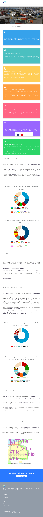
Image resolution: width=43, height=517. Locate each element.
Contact (4, 501)
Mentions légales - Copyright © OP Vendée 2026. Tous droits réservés (21, 478)
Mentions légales (6, 505)
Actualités (5, 500)
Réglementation (6, 498)
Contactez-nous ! (21, 476)
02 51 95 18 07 (10, 509)
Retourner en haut (38, 507)
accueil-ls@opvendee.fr (10, 511)
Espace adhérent (6, 496)
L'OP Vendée (5, 497)
